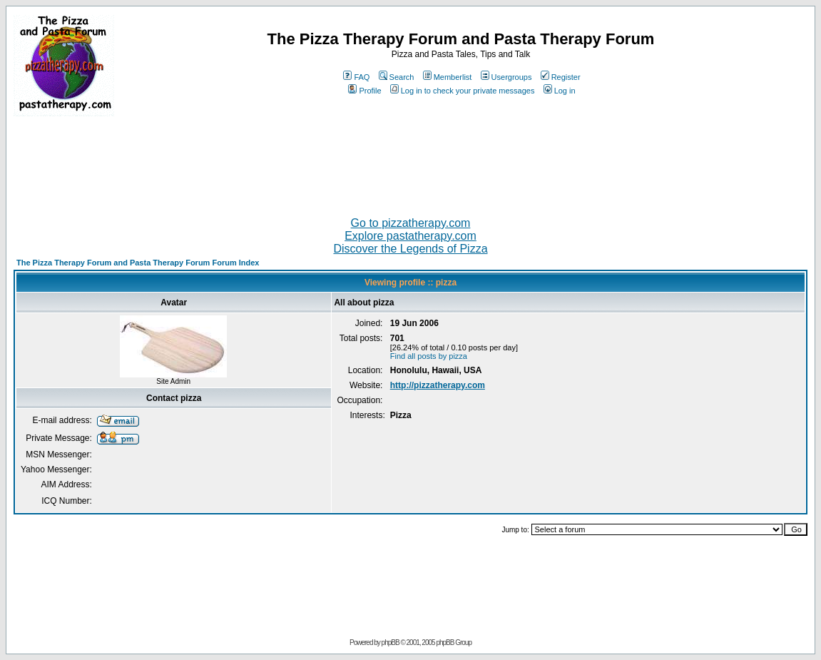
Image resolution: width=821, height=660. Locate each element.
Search (396, 77)
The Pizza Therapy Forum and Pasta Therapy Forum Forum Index (137, 262)
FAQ (356, 77)
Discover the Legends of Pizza (410, 249)
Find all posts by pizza (428, 356)
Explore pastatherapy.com (410, 236)
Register (561, 77)
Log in (560, 90)
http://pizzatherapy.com (437, 385)
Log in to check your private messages (462, 90)
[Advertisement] (410, 160)
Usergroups (506, 77)
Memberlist (447, 77)
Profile (364, 90)
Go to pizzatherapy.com (411, 223)
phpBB (390, 642)
